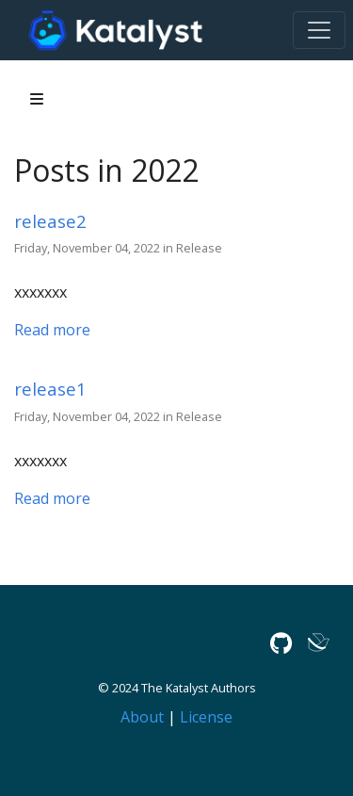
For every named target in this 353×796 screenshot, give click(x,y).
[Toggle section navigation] (36, 98)
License (206, 717)
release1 (50, 388)
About (142, 717)
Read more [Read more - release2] (52, 329)
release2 (50, 221)
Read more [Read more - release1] (52, 498)
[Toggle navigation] (319, 30)
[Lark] (319, 642)
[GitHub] (281, 642)
